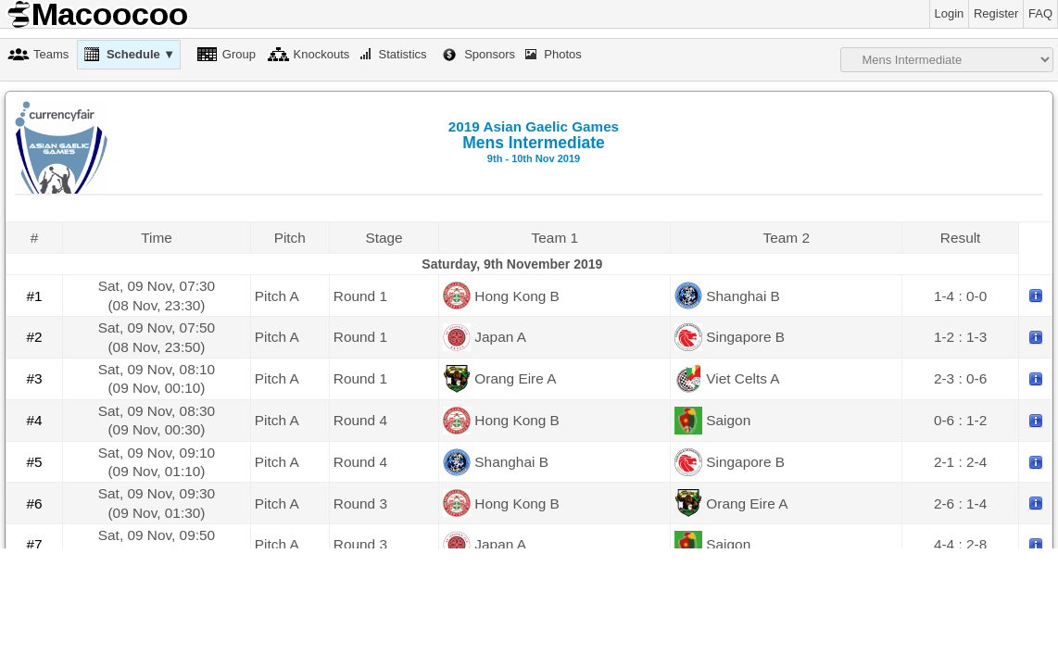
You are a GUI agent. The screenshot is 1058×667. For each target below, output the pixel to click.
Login (949, 13)
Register (996, 13)
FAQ (1040, 13)
